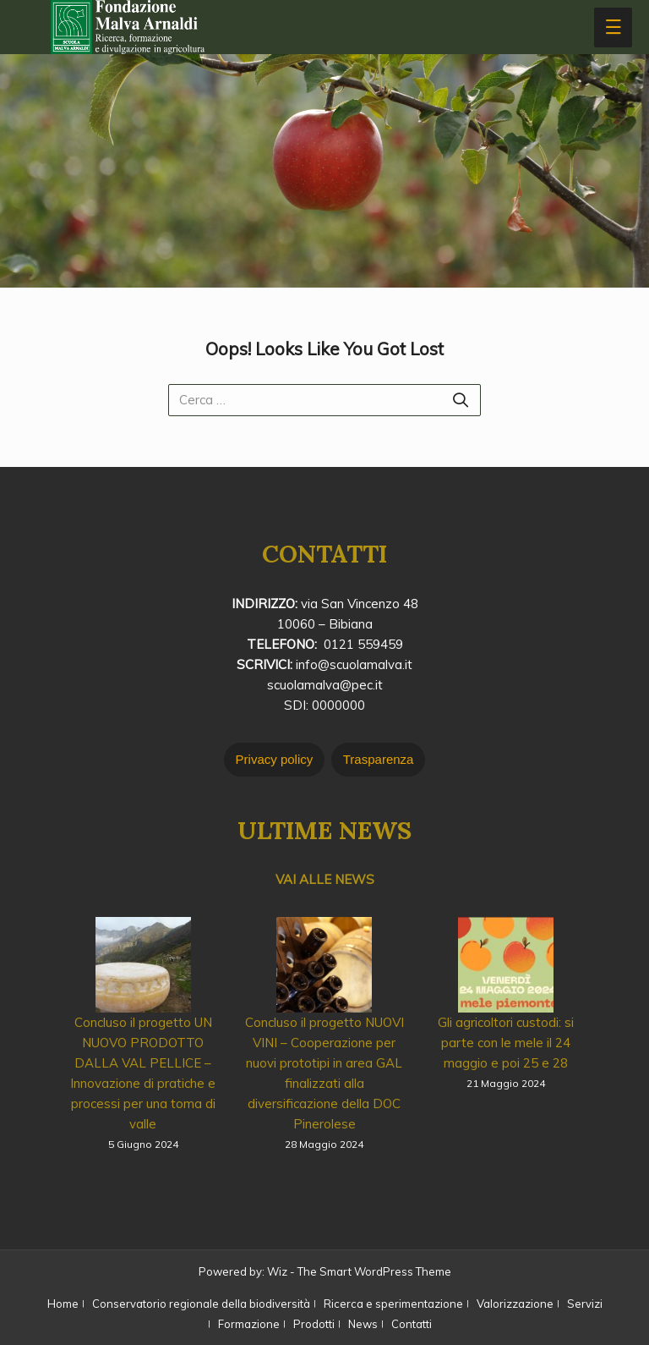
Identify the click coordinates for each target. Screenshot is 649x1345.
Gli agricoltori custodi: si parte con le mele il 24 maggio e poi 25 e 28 (506, 1042)
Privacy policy (275, 759)
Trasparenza (378, 759)
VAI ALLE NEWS (324, 879)
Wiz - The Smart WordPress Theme (359, 1271)
